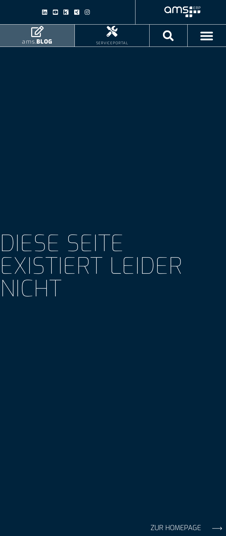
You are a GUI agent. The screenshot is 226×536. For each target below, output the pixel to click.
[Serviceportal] (112, 31)
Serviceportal (112, 43)
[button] (168, 35)
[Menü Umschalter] (207, 36)
